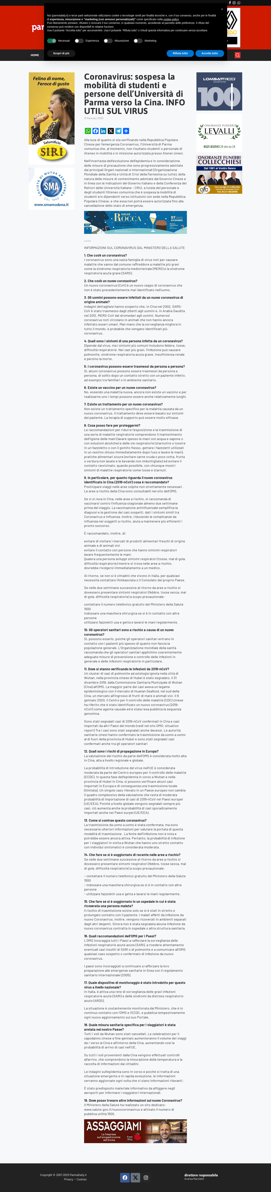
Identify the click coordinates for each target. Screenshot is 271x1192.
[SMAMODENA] (51, 169)
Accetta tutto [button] (210, 53)
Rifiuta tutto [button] (180, 53)
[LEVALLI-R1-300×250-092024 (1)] (219, 115)
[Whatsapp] (238, 3)
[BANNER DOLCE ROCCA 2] (135, 213)
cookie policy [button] (171, 19)
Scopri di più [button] (61, 53)
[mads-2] (219, 157)
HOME (35, 55)
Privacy (68, 1179)
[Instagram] (234, 3)
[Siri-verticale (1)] (52, 74)
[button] (222, 9)
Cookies (82, 1179)
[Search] (237, 55)
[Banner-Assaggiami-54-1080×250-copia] (135, 1121)
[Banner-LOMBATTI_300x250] (219, 74)
